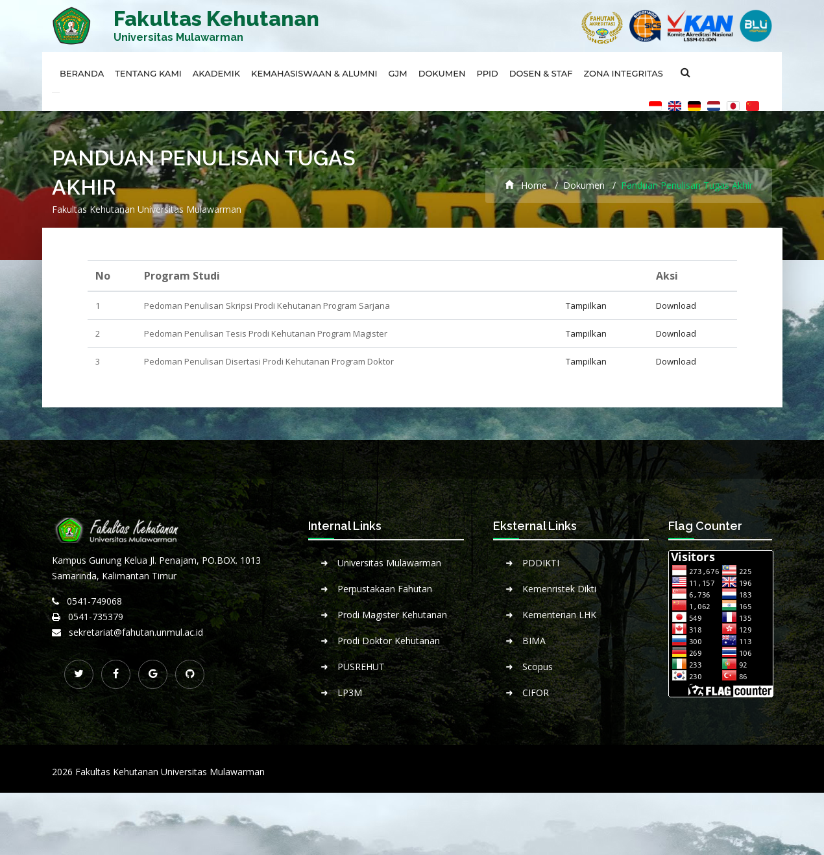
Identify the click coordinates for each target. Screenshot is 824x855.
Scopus (537, 666)
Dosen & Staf (541, 73)
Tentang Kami (148, 73)
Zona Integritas (623, 73)
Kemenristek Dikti (559, 589)
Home (526, 185)
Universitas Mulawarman (389, 563)
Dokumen (442, 73)
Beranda (82, 73)
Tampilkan (586, 305)
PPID (487, 73)
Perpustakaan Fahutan (384, 589)
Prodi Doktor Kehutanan (388, 640)
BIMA (534, 640)
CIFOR (535, 692)
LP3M (349, 692)
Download (676, 305)
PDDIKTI (540, 563)
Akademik (216, 73)
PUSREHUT (361, 666)
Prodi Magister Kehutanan (392, 614)
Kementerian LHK (559, 614)
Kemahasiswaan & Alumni (314, 73)
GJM (398, 73)
